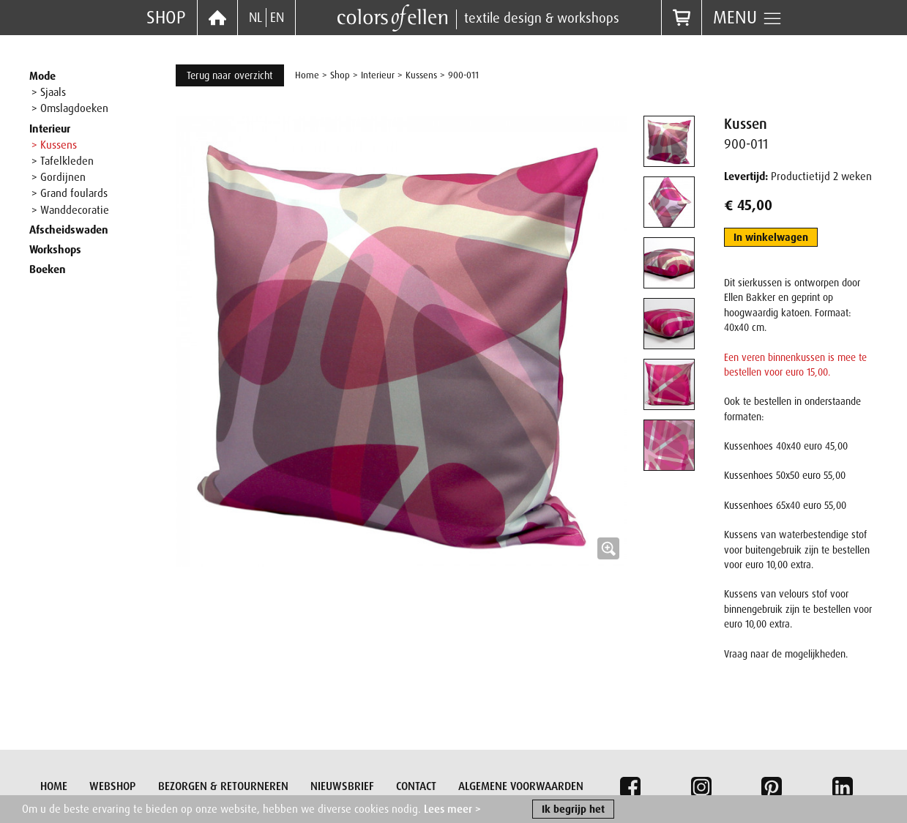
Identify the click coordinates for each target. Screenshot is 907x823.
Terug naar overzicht (230, 75)
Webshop (112, 786)
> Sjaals (48, 92)
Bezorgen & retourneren (223, 786)
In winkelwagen (771, 237)
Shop (166, 17)
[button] (401, 341)
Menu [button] (748, 17)
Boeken (47, 269)
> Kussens (54, 145)
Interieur (49, 129)
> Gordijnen (58, 177)
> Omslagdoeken (69, 108)
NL (255, 18)
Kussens (421, 75)
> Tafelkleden (62, 161)
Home (307, 75)
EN (277, 18)
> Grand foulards (69, 193)
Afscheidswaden (68, 230)
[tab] (669, 141)
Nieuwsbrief (342, 786)
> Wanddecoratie (70, 210)
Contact (416, 786)
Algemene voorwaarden (520, 786)
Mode (42, 76)
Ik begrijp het (573, 809)
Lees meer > (452, 809)
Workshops (55, 249)
